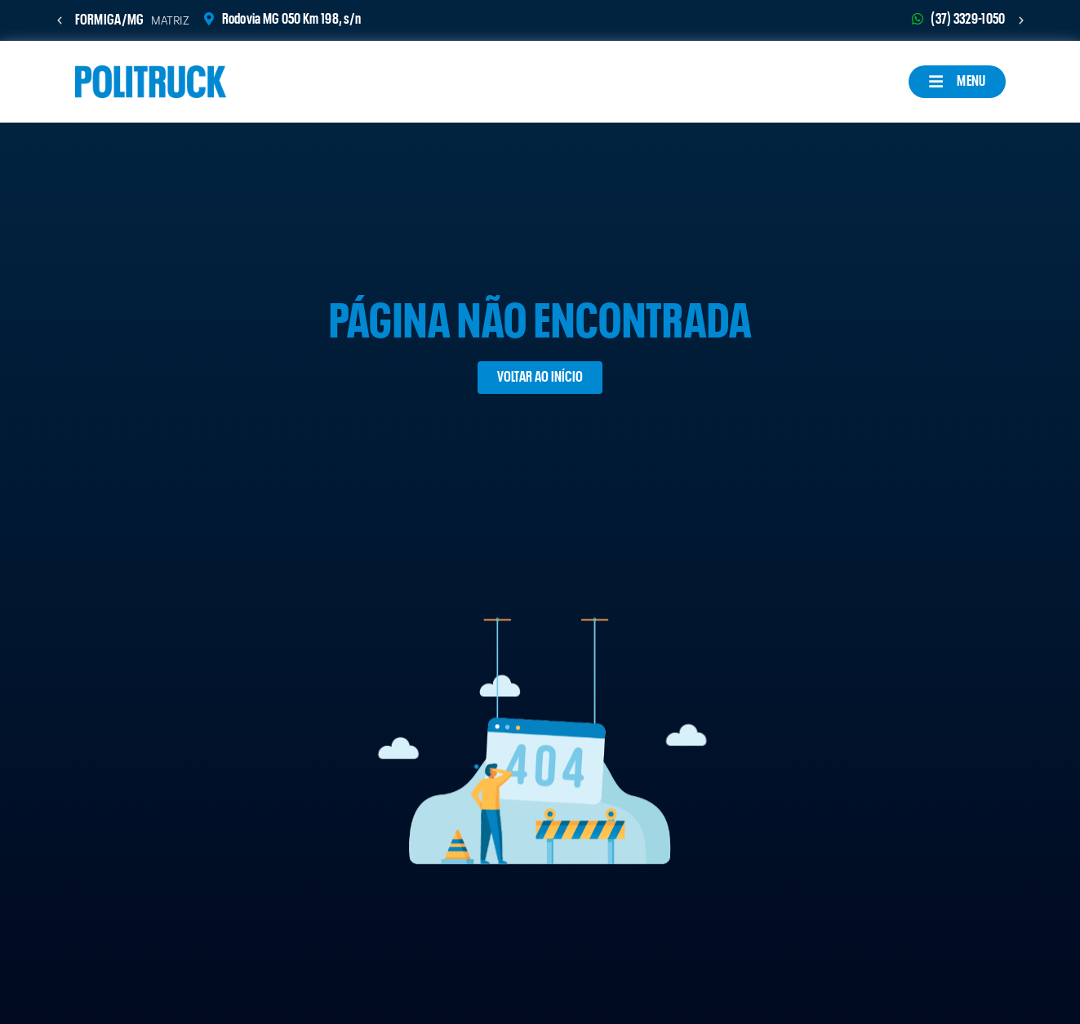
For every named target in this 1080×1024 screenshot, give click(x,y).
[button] (59, 20)
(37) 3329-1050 (968, 19)
